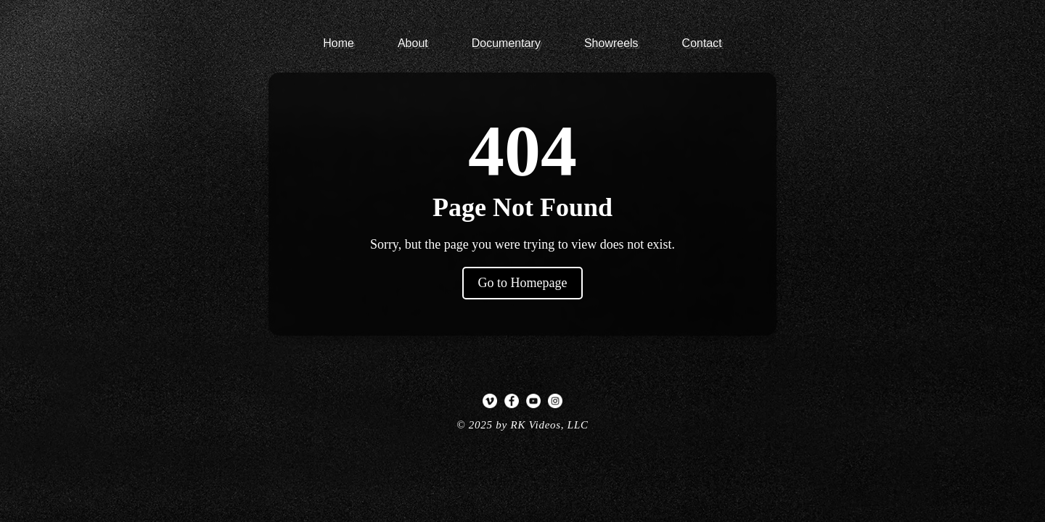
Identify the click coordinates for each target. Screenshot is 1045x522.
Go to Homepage (522, 283)
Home (338, 43)
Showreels (611, 43)
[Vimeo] (490, 401)
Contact (702, 43)
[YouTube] (533, 401)
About (413, 43)
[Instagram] (555, 401)
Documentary (506, 43)
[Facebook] (511, 401)
